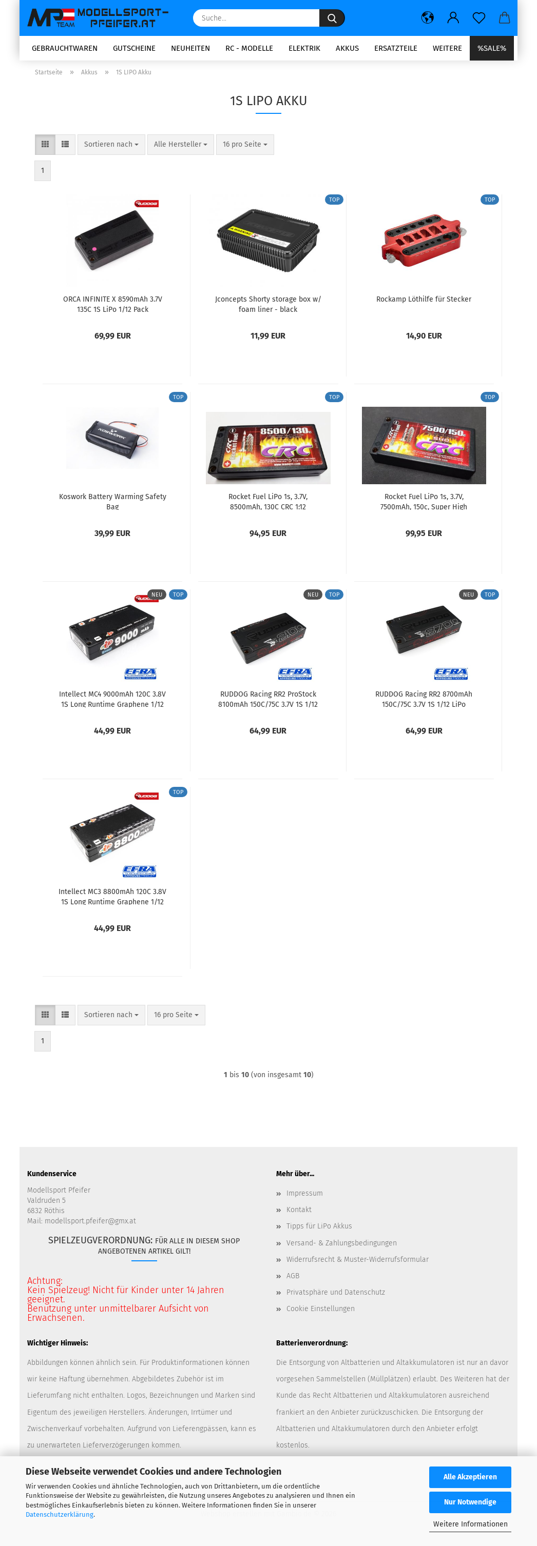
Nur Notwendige (470, 1502)
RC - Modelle (249, 48)
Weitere (447, 48)
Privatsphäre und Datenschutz (335, 1296)
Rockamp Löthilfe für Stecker (423, 303)
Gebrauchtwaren (65, 48)
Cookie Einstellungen (320, 1312)
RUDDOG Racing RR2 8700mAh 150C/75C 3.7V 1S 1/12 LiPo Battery (423, 702)
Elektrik (304, 48)
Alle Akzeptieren (470, 1477)
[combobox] (111, 148)
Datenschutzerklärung (59, 1514)
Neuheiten (190, 48)
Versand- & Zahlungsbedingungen (341, 1246)
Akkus (347, 48)
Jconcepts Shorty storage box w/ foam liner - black (268, 307)
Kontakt (299, 1213)
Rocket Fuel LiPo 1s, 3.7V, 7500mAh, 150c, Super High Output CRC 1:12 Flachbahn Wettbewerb (423, 504)
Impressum (304, 1197)
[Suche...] (332, 18)
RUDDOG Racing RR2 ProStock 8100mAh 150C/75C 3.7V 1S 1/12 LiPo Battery (268, 702)
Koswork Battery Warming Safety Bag (112, 504)
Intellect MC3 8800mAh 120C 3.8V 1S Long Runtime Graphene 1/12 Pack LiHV (112, 899)
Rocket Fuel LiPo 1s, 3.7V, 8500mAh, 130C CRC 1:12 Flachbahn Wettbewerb (268, 504)
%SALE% (491, 48)
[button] (427, 18)
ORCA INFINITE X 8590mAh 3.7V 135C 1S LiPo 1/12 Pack (112, 307)
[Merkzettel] (479, 18)
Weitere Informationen (470, 1524)
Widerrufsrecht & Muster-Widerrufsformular (357, 1262)
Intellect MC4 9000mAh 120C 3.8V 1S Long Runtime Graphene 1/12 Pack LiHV (112, 702)
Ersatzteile (395, 48)
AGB (292, 1279)
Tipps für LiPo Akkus (319, 1229)
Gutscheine (134, 48)
